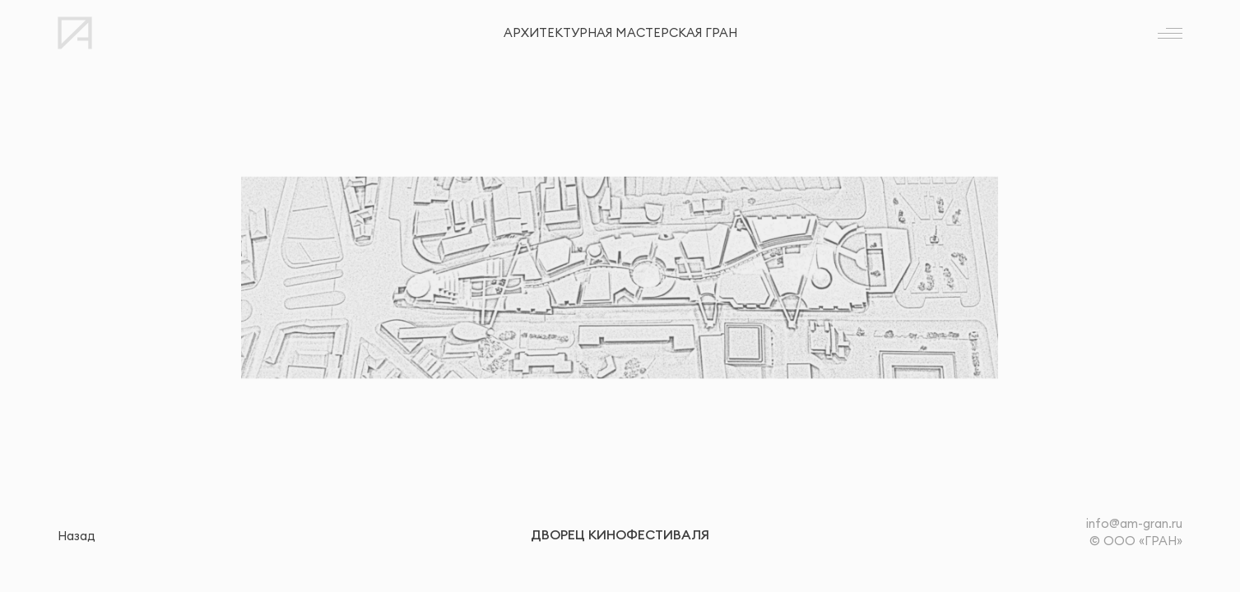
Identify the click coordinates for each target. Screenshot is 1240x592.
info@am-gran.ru (1134, 523)
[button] (382, 278)
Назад (76, 535)
